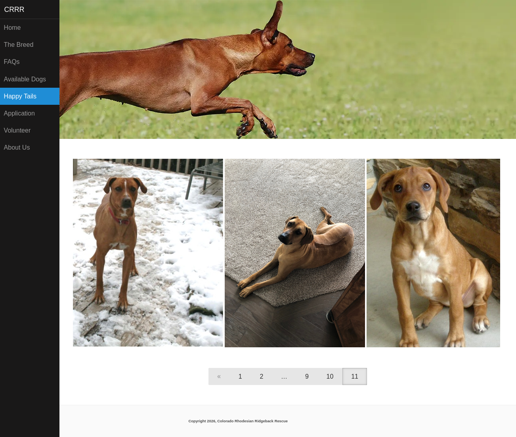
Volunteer (17, 130)
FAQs (12, 61)
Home (12, 27)
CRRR (14, 9)
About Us (17, 147)
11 (354, 376)
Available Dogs (25, 79)
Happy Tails (20, 96)
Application (19, 113)
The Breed (19, 44)
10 (330, 376)
